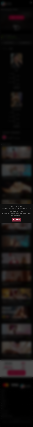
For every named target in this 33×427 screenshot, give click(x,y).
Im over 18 (16, 219)
